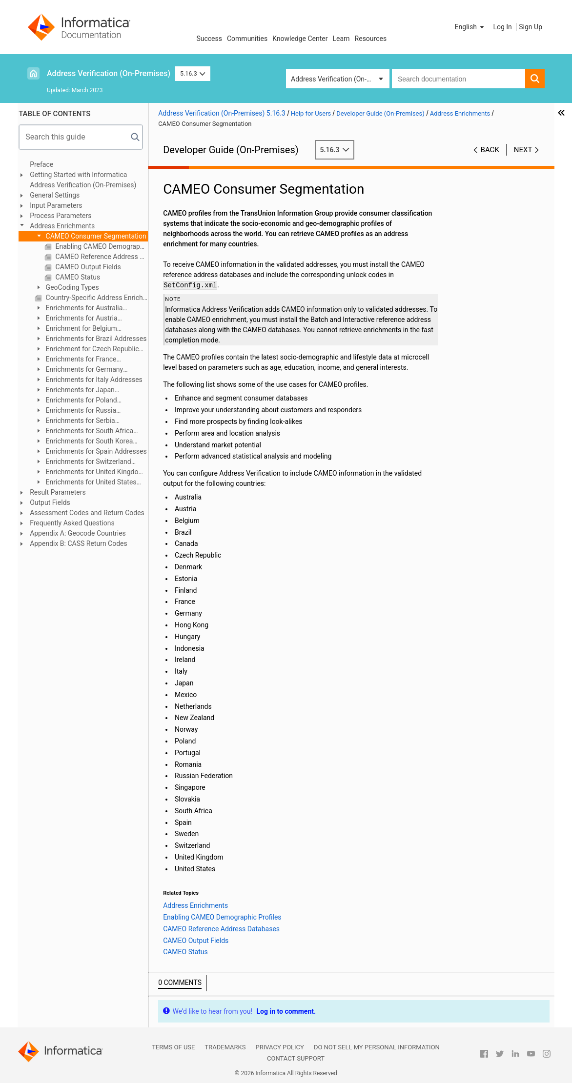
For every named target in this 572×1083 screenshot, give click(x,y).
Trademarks (224, 1047)
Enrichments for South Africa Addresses (88, 431)
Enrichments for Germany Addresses (83, 370)
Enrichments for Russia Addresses (79, 411)
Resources (371, 38)
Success (209, 38)
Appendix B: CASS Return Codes (82, 543)
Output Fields (54, 502)
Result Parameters (62, 492)
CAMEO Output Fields (91, 267)
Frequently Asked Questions (76, 523)
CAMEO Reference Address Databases (105, 257)
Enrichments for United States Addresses (89, 482)
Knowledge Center (299, 38)
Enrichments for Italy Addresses (97, 379)
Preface (45, 164)
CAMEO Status (81, 277)
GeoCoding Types (75, 287)
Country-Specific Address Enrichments (100, 297)
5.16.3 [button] (192, 73)
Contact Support (296, 1058)
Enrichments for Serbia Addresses (79, 421)
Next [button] (523, 149)
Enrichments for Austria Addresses (80, 318)
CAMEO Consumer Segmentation (99, 236)
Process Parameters (64, 216)
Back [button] (490, 149)
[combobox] (458, 78)
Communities (247, 38)
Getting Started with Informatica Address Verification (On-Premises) (87, 180)
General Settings (58, 195)
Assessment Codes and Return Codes (91, 513)
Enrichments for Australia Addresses (82, 308)
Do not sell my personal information (377, 1047)
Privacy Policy (279, 1047)
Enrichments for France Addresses (79, 359)
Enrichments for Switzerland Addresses (87, 462)
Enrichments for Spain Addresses (99, 451)
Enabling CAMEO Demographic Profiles (105, 246)
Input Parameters (60, 205)
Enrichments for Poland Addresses (80, 400)
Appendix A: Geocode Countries (82, 533)
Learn (341, 38)
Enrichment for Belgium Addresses (80, 329)
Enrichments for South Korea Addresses (88, 441)
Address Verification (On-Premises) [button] (340, 79)
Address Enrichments (66, 226)
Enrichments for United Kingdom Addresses (93, 472)
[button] (470, 26)
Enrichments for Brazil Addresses (99, 338)
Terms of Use (173, 1047)
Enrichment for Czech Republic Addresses (91, 349)
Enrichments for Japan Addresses (79, 390)
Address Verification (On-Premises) (108, 73)
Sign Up (530, 27)
